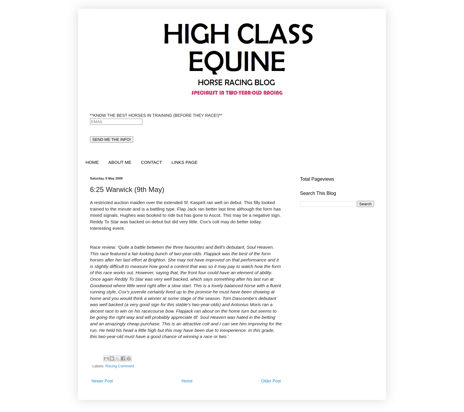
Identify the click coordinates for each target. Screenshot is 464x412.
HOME (92, 162)
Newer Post (102, 381)
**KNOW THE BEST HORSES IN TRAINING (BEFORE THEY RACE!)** (156, 115)
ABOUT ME (119, 162)
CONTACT (151, 162)
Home (186, 381)
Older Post (271, 381)
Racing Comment (119, 366)
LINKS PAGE (184, 162)
